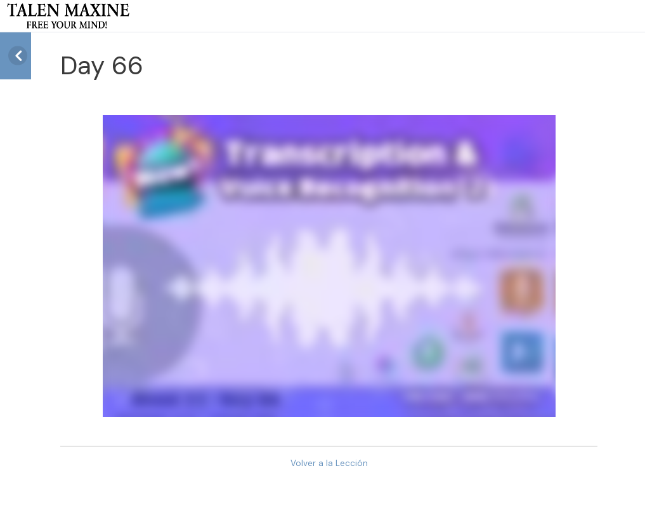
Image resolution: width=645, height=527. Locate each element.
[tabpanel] (328, 266)
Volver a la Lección (329, 463)
